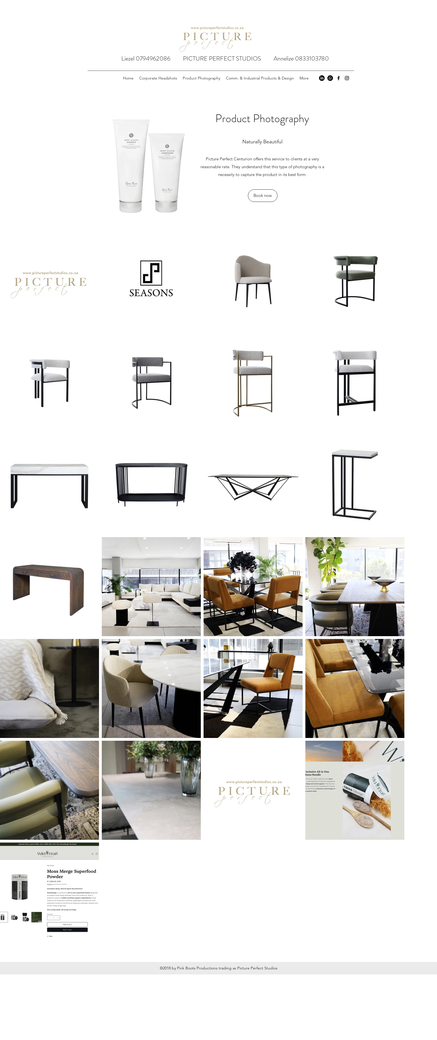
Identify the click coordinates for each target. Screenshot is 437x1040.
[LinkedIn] (322, 78)
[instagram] (347, 78)
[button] (262, 195)
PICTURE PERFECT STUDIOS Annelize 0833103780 (256, 58)
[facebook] (338, 78)
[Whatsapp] (330, 78)
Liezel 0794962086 (152, 58)
